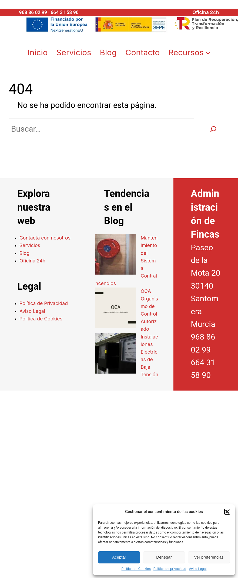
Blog (24, 252)
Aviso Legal (198, 569)
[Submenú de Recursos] (208, 51)
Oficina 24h (205, 12)
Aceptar (119, 557)
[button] (227, 511)
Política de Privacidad (43, 302)
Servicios (29, 244)
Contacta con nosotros (45, 237)
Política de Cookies (136, 569)
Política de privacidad (169, 569)
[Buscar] (213, 128)
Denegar (164, 557)
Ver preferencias (208, 557)
